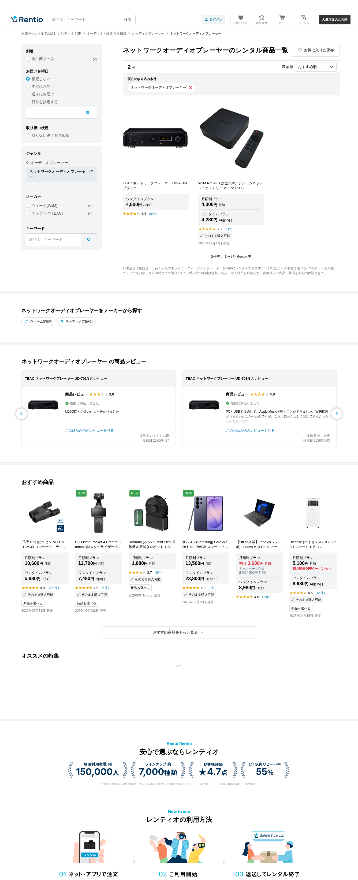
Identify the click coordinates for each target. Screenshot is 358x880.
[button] (179, 632)
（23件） (266, 597)
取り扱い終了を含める (50, 135)
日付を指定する (45, 102)
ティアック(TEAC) (47, 213)
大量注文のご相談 (335, 19)
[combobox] (93, 19)
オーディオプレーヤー (47, 163)
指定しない (41, 79)
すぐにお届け (43, 86)
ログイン (213, 19)
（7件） (105, 588)
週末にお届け (43, 94)
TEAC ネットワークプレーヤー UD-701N (57, 378)
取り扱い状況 (37, 128)
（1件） (228, 229)
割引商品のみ (43, 59)
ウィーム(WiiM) (44, 205)
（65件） (320, 593)
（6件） (159, 573)
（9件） (153, 214)
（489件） (53, 588)
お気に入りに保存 (316, 50)
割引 (29, 51)
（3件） (212, 588)
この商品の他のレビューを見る (89, 430)
